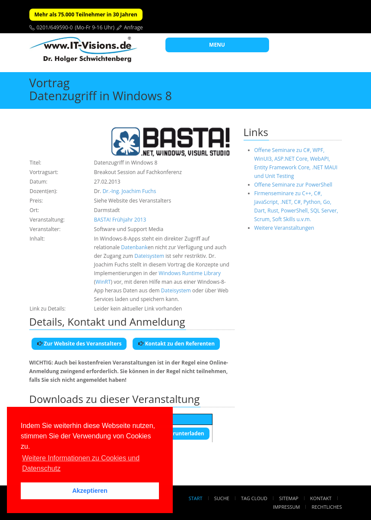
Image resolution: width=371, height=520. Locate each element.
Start (196, 498)
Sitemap (288, 498)
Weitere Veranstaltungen (284, 227)
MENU (217, 44)
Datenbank (134, 247)
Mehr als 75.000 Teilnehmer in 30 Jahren (86, 14)
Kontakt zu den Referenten (176, 343)
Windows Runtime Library (190, 273)
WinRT (103, 281)
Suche (221, 498)
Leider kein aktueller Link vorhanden (138, 308)
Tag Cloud (254, 498)
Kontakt (320, 498)
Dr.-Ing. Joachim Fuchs (129, 191)
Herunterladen (181, 433)
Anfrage (133, 27)
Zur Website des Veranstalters (79, 343)
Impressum (286, 507)
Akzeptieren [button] (90, 490)
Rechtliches (327, 507)
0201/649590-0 (55, 27)
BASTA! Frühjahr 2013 (120, 219)
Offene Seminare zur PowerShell (293, 184)
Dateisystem (149, 256)
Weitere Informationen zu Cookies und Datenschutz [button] (81, 463)
